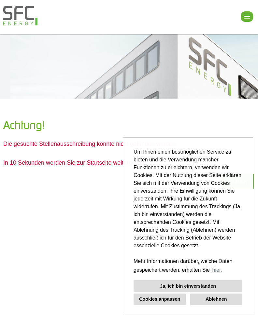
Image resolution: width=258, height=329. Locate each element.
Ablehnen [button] (216, 299)
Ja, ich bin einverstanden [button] (188, 286)
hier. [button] (217, 270)
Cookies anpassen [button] (159, 299)
